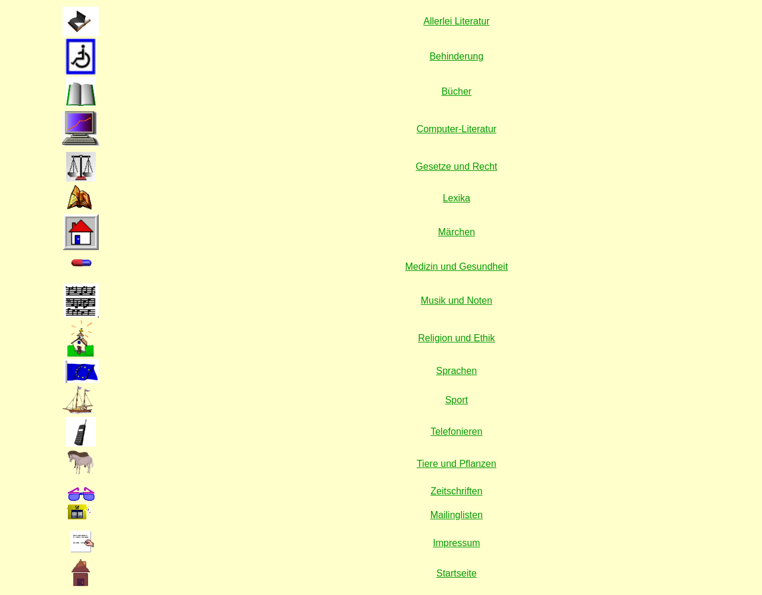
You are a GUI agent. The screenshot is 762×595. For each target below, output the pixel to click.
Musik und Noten (456, 300)
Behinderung (456, 56)
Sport (456, 400)
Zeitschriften (456, 491)
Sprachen (456, 371)
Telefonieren (456, 431)
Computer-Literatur (456, 129)
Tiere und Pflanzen (456, 464)
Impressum (456, 543)
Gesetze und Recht (456, 166)
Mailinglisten (456, 515)
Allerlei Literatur (456, 21)
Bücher (456, 91)
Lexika (456, 198)
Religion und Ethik (456, 338)
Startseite (456, 573)
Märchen (456, 232)
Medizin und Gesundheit (456, 266)
